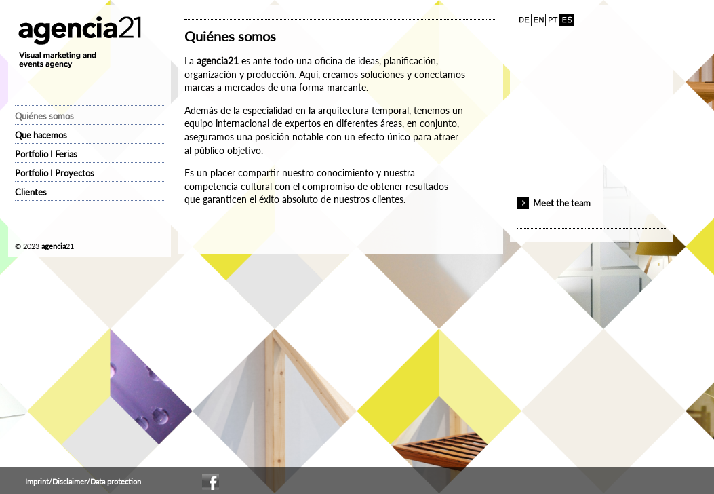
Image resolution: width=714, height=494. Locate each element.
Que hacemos (41, 135)
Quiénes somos (44, 116)
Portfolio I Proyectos (54, 173)
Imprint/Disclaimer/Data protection (83, 481)
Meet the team (562, 202)
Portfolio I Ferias (46, 154)
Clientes (31, 192)
